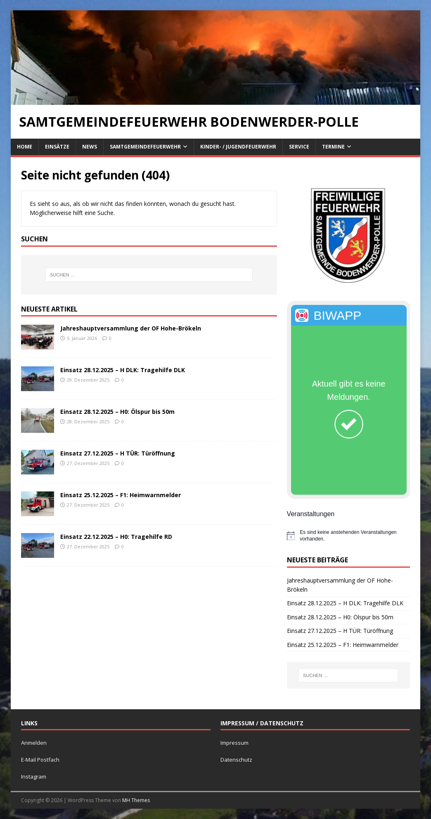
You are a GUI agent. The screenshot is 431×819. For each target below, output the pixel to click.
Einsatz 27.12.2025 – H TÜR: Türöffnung (117, 453)
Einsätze (57, 146)
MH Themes (136, 800)
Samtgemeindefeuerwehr (145, 146)
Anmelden (34, 742)
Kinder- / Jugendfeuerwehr (238, 146)
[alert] (348, 536)
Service (299, 146)
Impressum (234, 742)
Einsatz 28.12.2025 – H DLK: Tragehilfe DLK (122, 370)
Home (24, 146)
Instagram (33, 776)
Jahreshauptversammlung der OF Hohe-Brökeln (130, 328)
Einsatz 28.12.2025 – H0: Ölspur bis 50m (117, 411)
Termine (333, 146)
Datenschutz (236, 759)
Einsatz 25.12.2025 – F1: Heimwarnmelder (120, 495)
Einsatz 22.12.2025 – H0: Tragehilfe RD (116, 536)
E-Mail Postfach (40, 759)
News (89, 146)
